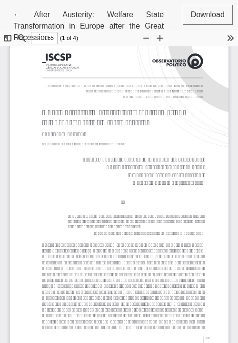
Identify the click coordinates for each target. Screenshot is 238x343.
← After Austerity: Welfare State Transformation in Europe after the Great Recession (88, 25)
